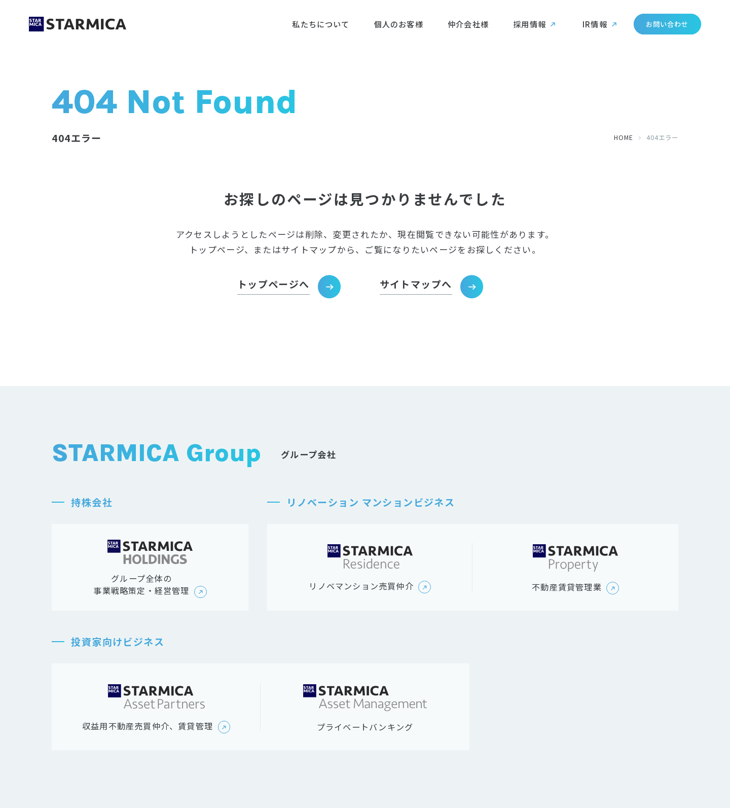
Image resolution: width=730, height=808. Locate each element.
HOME (623, 137)
